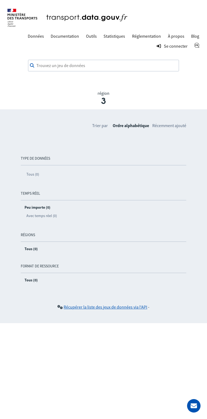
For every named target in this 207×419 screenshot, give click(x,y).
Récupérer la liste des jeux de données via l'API (105, 307)
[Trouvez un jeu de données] (103, 66)
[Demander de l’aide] (194, 406)
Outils (91, 36)
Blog (195, 36)
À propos (176, 36)
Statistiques (114, 36)
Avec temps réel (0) (41, 215)
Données (36, 36)
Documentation (65, 36)
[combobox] (103, 66)
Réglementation (146, 36)
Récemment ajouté (169, 125)
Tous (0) (32, 174)
